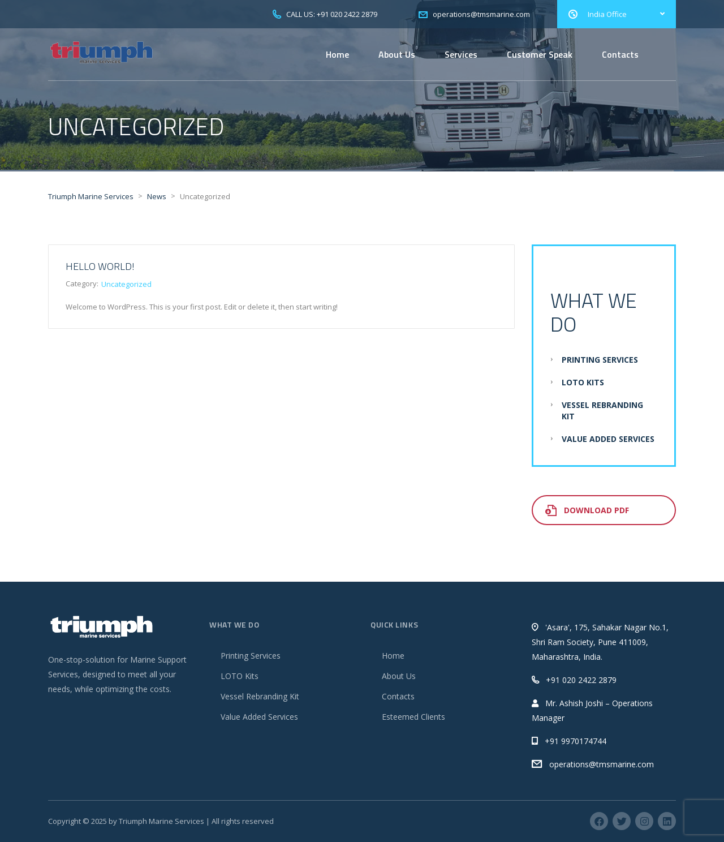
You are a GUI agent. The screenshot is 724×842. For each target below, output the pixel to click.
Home (337, 54)
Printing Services (600, 359)
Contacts (620, 54)
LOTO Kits (583, 382)
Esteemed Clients (413, 716)
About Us (396, 54)
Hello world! (100, 266)
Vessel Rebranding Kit (260, 696)
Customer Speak (539, 54)
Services (461, 54)
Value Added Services (608, 438)
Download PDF (587, 510)
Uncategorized (126, 284)
